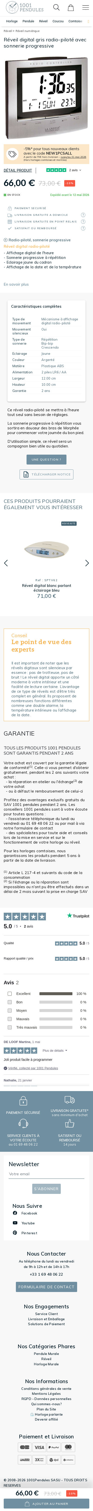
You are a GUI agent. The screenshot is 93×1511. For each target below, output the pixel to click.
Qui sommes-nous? (46, 1404)
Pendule (28, 21)
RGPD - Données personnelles (47, 1399)
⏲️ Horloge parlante (46, 1414)
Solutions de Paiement (46, 1324)
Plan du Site (46, 1409)
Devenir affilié (46, 1419)
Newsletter (24, 1164)
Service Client (46, 1314)
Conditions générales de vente (46, 1389)
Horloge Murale (46, 1364)
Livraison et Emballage (46, 1319)
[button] (86, 21)
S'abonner (46, 1188)
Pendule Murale (46, 1354)
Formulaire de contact (46, 1287)
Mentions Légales (46, 1394)
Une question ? (47, 459)
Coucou (58, 21)
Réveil (43, 21)
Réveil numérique (27, 31)
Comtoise (75, 21)
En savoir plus (16, 284)
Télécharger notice (46, 474)
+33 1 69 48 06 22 (46, 1274)
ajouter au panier (46, 1503)
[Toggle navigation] (85, 7)
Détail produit (18, 170)
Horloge (12, 21)
